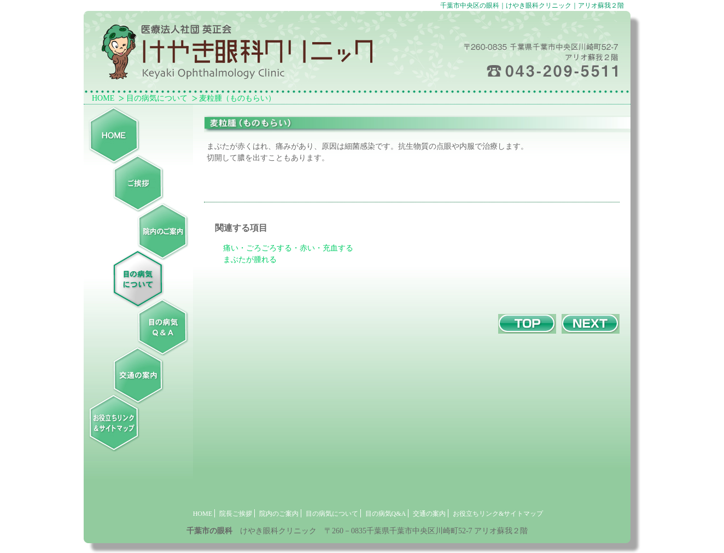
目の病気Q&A (385, 513)
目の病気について (157, 98)
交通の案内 (429, 513)
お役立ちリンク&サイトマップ (498, 513)
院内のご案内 (279, 513)
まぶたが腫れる (250, 259)
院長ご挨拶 (235, 513)
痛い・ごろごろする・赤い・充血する (288, 248)
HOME (103, 98)
